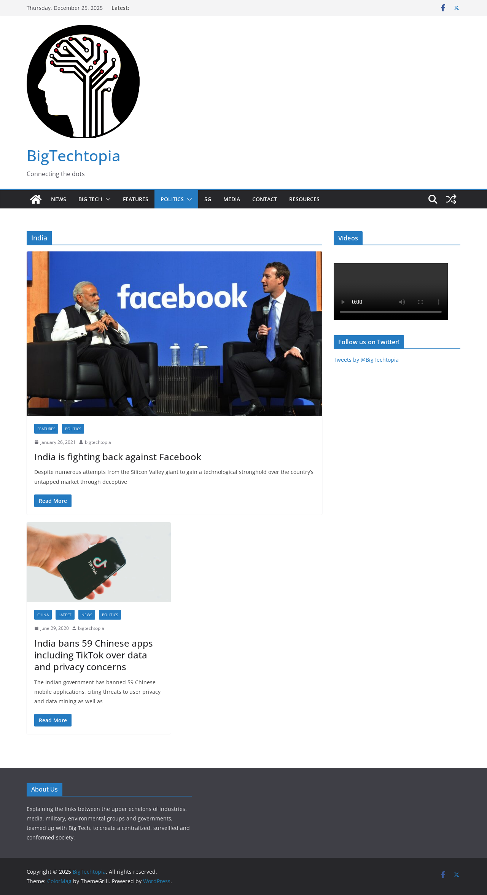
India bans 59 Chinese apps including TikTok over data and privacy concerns (93, 655)
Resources (304, 199)
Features (135, 199)
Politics (172, 199)
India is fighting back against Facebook (117, 456)
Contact (264, 199)
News (58, 199)
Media (231, 199)
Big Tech (90, 199)
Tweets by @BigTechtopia (366, 359)
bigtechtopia (98, 442)
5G (207, 199)
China (43, 614)
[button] (106, 199)
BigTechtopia (74, 155)
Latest (65, 614)
